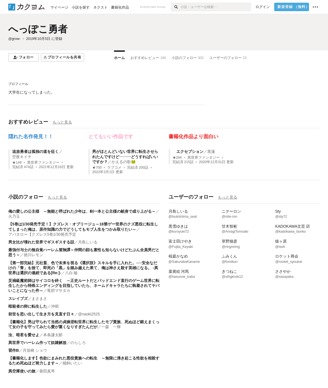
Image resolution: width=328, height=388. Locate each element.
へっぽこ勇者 (38, 29)
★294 (177, 158)
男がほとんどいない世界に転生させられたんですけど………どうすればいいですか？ (125, 156)
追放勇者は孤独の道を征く (35, 151)
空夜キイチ (22, 157)
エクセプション (187, 151)
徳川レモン (33, 255)
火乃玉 (14, 216)
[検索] (175, 6)
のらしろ (78, 342)
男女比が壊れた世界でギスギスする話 (41, 242)
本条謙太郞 (53, 335)
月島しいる (87, 242)
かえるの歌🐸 (124, 162)
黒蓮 (211, 151)
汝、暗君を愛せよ (23, 335)
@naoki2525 (89, 314)
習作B (13, 350)
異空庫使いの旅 (21, 371)
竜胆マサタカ (58, 290)
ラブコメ (114, 167)
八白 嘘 (71, 273)
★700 (97, 167)
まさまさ (39, 298)
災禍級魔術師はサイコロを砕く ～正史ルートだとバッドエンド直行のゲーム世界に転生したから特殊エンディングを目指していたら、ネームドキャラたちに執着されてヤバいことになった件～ (83, 285)
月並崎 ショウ (35, 350)
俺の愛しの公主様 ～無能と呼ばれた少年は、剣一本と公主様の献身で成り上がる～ (82, 211)
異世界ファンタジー (43, 163)
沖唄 (55, 306)
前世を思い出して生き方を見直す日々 (41, 314)
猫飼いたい (72, 363)
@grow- (14, 39)
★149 (17, 163)
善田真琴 (47, 371)
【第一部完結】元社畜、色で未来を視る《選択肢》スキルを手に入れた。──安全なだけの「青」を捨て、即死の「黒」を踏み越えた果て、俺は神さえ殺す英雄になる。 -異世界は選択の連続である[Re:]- (83, 268)
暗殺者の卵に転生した (27, 306)
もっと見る (62, 122)
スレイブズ (18, 298)
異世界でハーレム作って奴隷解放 (37, 342)
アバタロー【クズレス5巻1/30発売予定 (42, 234)
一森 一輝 (111, 327)
